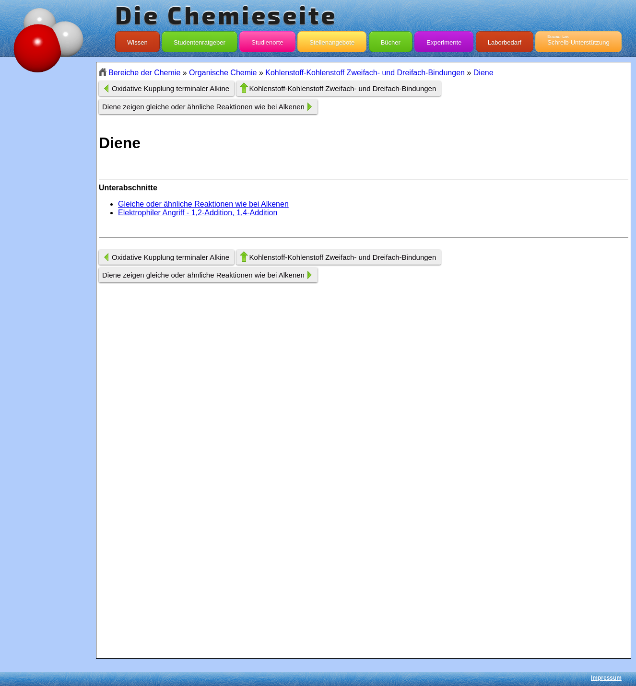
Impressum (606, 677)
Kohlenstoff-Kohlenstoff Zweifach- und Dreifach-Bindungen (365, 73)
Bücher (390, 40)
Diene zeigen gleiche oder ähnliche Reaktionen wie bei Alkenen (203, 107)
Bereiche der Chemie (144, 73)
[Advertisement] (48, 232)
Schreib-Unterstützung (578, 40)
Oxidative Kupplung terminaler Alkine (170, 88)
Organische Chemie (223, 73)
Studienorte (267, 40)
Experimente (443, 40)
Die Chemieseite (226, 14)
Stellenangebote (331, 40)
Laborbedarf (504, 40)
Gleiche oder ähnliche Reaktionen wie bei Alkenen (203, 204)
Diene (483, 73)
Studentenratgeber (199, 40)
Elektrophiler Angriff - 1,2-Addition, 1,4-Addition (197, 213)
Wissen (137, 40)
